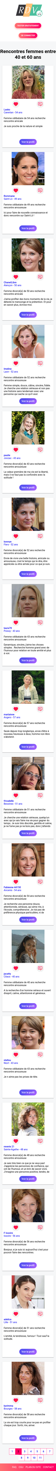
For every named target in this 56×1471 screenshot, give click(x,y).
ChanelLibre (10, 282)
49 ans (18, 198)
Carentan (8, 112)
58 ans (18, 1408)
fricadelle (9, 800)
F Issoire (8, 1233)
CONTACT (48, 1467)
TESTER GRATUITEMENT (28, 25)
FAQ (14, 1467)
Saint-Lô (8, 198)
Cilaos (7, 976)
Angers (7, 717)
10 (34, 1457)
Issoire (7, 1235)
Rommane (9, 196)
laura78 (8, 628)
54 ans (18, 112)
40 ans (15, 976)
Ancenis (8, 890)
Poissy (7, 631)
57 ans (16, 717)
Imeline (8, 368)
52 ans (14, 371)
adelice (7, 1319)
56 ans (16, 1235)
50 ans (17, 285)
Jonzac (7, 458)
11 (40, 1457)
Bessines (8, 803)
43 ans (16, 458)
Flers (6, 544)
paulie (7, 455)
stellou (7, 1060)
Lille (6, 1322)
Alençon (8, 285)
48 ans (24, 1149)
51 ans (18, 803)
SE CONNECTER (28, 35)
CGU (21, 1467)
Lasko (7, 109)
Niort (6, 1063)
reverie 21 (9, 1146)
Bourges (8, 1408)
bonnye (7, 541)
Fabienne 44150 (12, 887)
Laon (6, 371)
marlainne (9, 714)
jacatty (7, 973)
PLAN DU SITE (33, 1467)
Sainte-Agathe (11, 1149)
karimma (8, 1405)
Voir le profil (28, 141)
